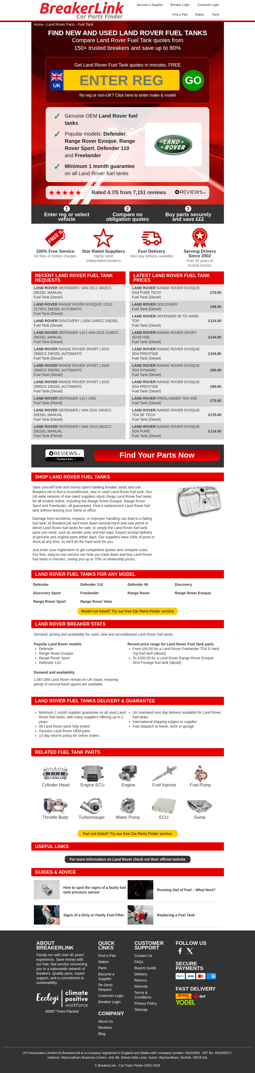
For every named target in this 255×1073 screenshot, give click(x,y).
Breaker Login (180, 5)
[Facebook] (180, 953)
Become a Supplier (150, 5)
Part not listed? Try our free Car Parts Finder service (127, 834)
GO (193, 80)
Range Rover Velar (96, 601)
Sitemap (140, 1010)
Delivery (140, 974)
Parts (215, 14)
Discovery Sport (47, 593)
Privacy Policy (145, 1003)
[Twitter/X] (190, 953)
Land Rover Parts (60, 24)
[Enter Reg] (121, 80)
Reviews (105, 1027)
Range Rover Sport (49, 601)
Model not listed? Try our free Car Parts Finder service (127, 611)
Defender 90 (138, 584)
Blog (102, 1034)
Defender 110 (91, 584)
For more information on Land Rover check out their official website (127, 859)
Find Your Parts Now (156, 455)
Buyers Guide (145, 968)
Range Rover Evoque (193, 593)
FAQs (138, 962)
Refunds (141, 986)
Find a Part (179, 14)
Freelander (89, 593)
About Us (105, 1021)
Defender (41, 584)
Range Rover (139, 593)
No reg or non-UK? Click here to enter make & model (127, 95)
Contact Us (143, 956)
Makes (199, 14)
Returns (140, 980)
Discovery (183, 584)
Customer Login (208, 5)
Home (38, 24)
